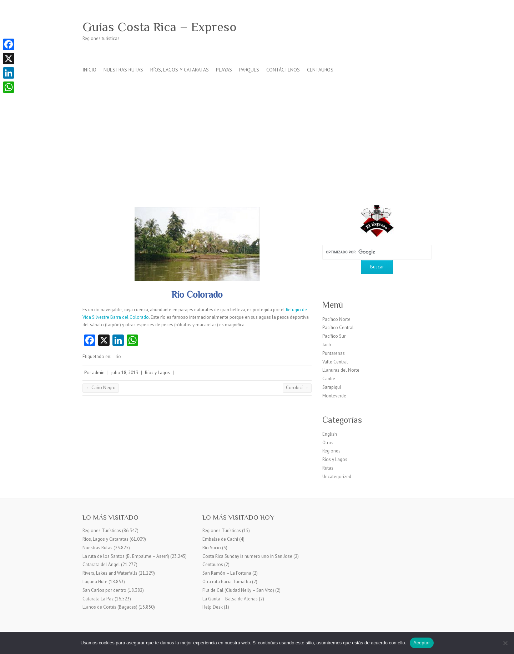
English (329, 434)
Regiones (331, 451)
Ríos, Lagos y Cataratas (179, 69)
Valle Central (335, 362)
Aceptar (421, 642)
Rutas (327, 468)
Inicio (89, 69)
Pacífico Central (338, 327)
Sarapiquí (331, 387)
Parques (249, 69)
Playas (224, 69)
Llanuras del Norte (340, 370)
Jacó (326, 345)
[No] (505, 642)
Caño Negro (101, 388)
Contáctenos (283, 69)
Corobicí (297, 388)
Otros (327, 443)
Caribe (328, 379)
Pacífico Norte (336, 319)
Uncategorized (336, 477)
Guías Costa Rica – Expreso (159, 27)
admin (98, 373)
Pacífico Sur (334, 336)
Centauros (320, 69)
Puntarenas (333, 353)
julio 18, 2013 (124, 373)
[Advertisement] (257, 134)
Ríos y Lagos (157, 373)
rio (118, 356)
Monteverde (334, 396)
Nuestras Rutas (123, 69)
